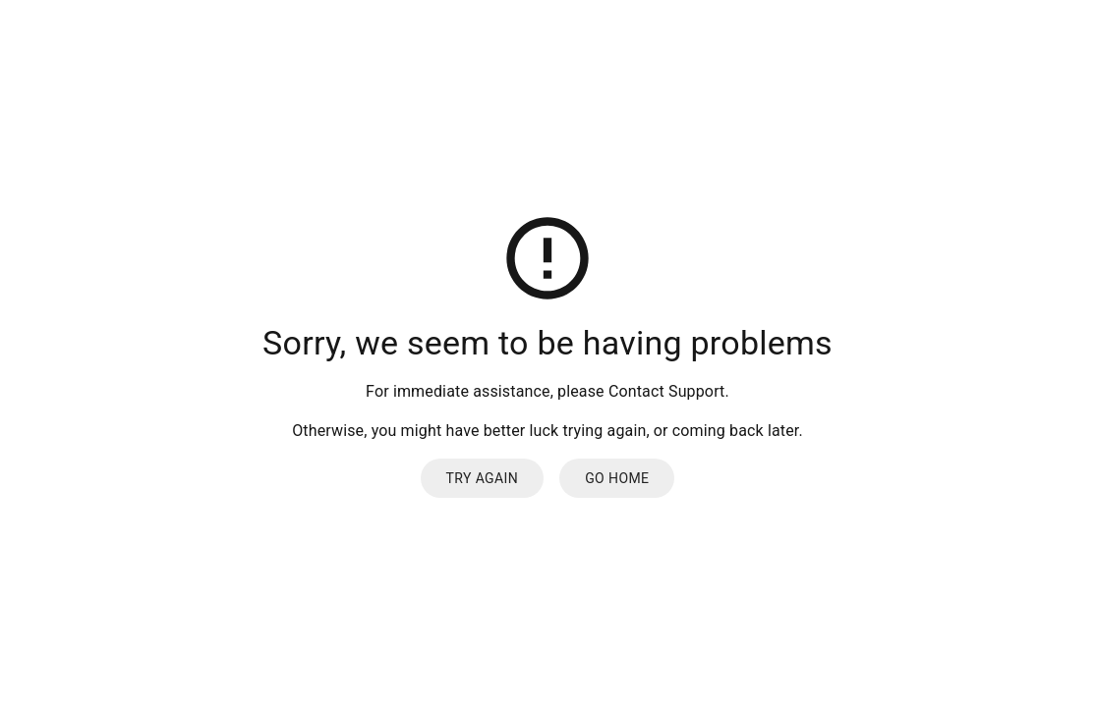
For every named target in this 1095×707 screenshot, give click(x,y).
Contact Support (666, 391)
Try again (482, 478)
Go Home (617, 478)
